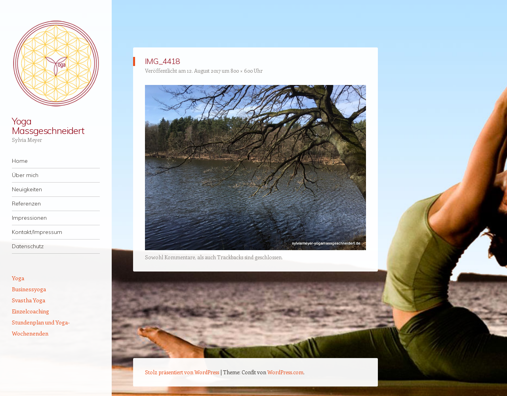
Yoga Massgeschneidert (48, 125)
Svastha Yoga (28, 300)
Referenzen (26, 203)
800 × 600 (242, 70)
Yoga (18, 278)
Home (20, 160)
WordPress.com (285, 372)
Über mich (25, 175)
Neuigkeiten (27, 189)
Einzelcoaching (30, 311)
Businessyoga (29, 289)
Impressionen (29, 217)
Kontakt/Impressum (37, 232)
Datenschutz (28, 246)
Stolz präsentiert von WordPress (182, 372)
